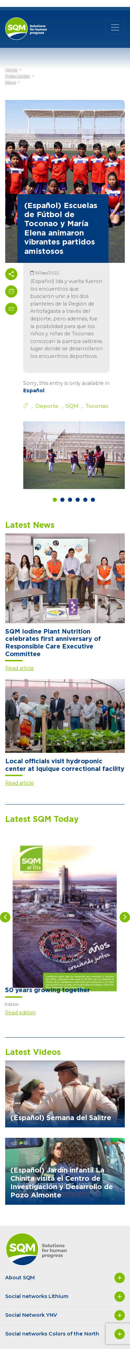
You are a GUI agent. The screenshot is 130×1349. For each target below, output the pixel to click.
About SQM (65, 1278)
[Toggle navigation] (115, 27)
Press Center (17, 75)
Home (11, 69)
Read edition (20, 1012)
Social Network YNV (65, 1315)
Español (33, 390)
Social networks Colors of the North (65, 1334)
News (10, 82)
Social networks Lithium (65, 1296)
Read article (19, 668)
